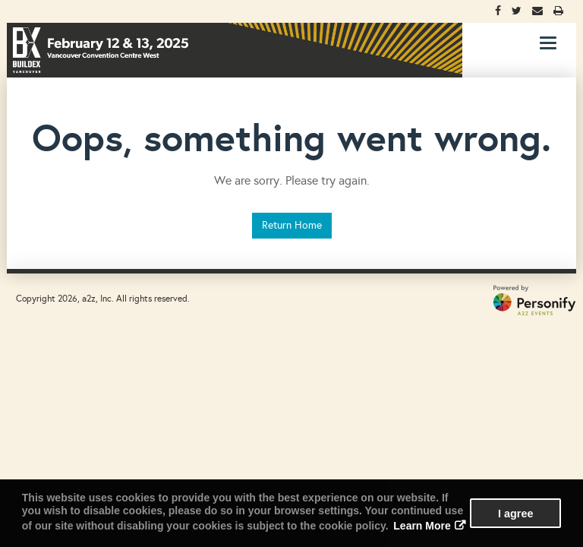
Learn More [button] (421, 526)
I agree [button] (515, 513)
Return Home (292, 225)
